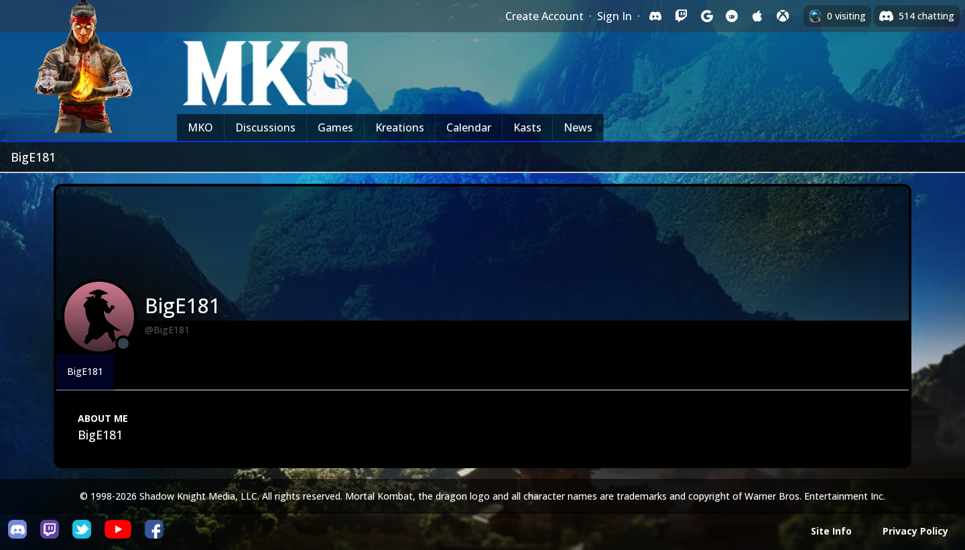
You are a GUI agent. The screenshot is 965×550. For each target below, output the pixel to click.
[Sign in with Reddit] (732, 16)
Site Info (831, 531)
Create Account (544, 16)
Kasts (527, 127)
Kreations (399, 127)
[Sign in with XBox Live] (783, 16)
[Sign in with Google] (706, 16)
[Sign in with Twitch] (681, 16)
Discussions (265, 127)
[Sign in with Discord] (655, 16)
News (578, 127)
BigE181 (85, 371)
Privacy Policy (915, 531)
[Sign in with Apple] (757, 16)
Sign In (614, 16)
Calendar (468, 127)
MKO (200, 127)
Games (335, 127)
